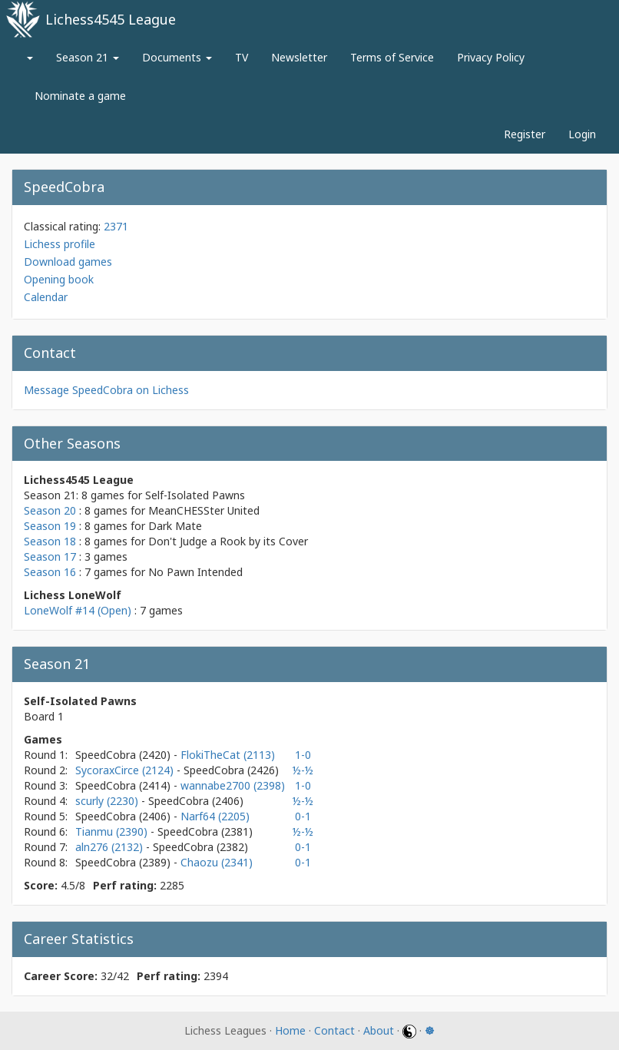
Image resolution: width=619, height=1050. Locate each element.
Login (582, 134)
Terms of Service (392, 57)
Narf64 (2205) (215, 816)
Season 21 (87, 57)
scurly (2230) (108, 800)
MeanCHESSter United (204, 510)
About (378, 1030)
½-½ (303, 770)
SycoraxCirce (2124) (126, 770)
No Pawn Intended (195, 572)
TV (241, 57)
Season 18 (50, 541)
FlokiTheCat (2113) (227, 754)
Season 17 (50, 556)
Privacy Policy (491, 57)
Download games (68, 261)
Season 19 (50, 525)
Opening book (59, 279)
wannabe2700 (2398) (232, 785)
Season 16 (50, 572)
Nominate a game (80, 95)
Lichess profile (59, 244)
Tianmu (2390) (113, 831)
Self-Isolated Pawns (195, 495)
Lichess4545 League (110, 19)
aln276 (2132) (110, 847)
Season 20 (50, 510)
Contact (334, 1030)
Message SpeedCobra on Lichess (106, 390)
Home (290, 1030)
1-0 (303, 754)
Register (524, 134)
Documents (177, 57)
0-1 (303, 816)
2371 (116, 226)
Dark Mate (175, 525)
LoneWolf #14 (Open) (77, 610)
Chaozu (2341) (216, 862)
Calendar (46, 297)
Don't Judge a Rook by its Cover (228, 541)
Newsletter (299, 57)
